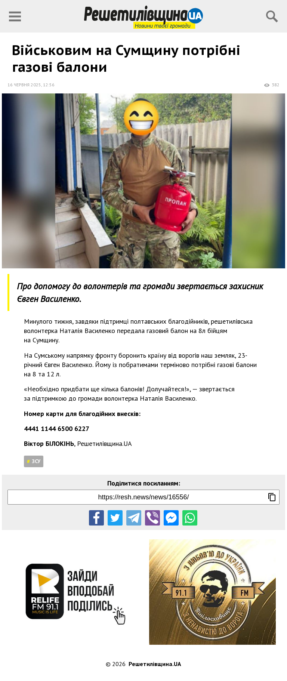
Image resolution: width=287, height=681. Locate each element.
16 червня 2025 (24, 84)
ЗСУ (36, 461)
